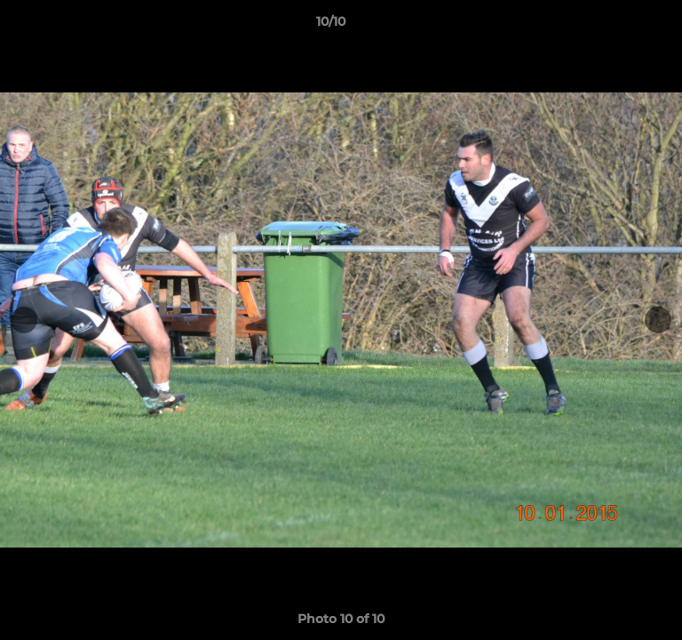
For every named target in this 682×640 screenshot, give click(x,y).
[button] (618, 26)
